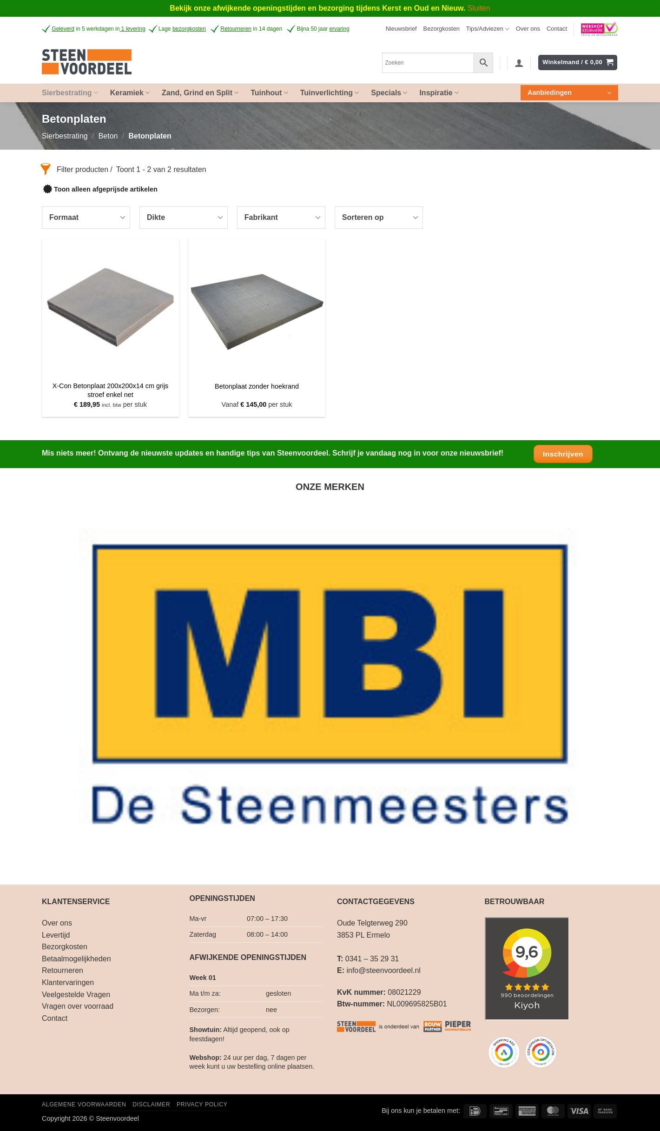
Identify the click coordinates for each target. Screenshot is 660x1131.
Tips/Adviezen (487, 29)
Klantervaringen (68, 982)
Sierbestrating (65, 136)
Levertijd (56, 935)
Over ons (528, 28)
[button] (401, 29)
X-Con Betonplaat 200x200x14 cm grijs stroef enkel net (111, 390)
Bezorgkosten (441, 28)
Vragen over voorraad (77, 1006)
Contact (557, 28)
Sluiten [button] (479, 8)
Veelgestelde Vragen (76, 995)
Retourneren (62, 970)
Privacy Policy (202, 1104)
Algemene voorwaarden (84, 1104)
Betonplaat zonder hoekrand (257, 386)
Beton (108, 136)
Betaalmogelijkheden (76, 959)
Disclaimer (151, 1104)
